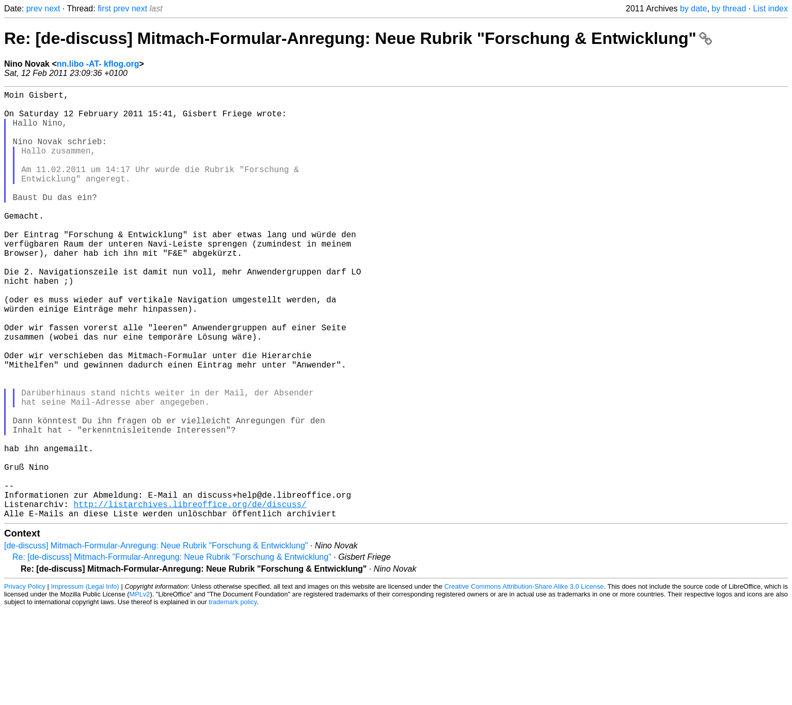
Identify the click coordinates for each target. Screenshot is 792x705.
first (104, 8)
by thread (728, 8)
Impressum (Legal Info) (85, 681)
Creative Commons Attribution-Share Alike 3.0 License (524, 681)
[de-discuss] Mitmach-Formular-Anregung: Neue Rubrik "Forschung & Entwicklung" (156, 640)
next (52, 8)
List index (770, 8)
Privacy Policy (24, 681)
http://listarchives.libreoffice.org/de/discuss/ (189, 597)
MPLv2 (140, 689)
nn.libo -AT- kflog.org (98, 63)
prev (34, 8)
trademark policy (233, 697)
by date (693, 8)
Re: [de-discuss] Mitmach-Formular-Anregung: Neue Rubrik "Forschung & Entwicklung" (358, 38)
